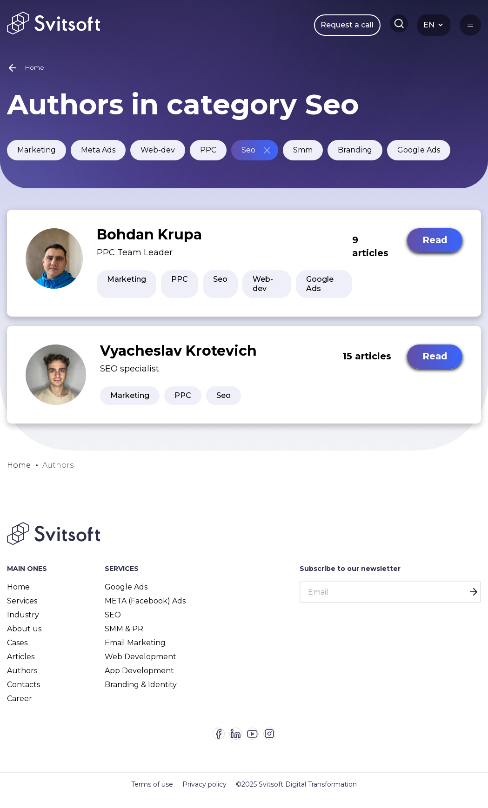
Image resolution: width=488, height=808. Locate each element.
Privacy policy (204, 796)
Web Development (140, 662)
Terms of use (152, 796)
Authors (22, 676)
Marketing (36, 155)
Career (19, 704)
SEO (113, 620)
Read (434, 246)
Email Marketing (135, 648)
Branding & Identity (141, 690)
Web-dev (157, 155)
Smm (303, 155)
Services (22, 606)
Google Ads (418, 155)
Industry (23, 620)
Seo (248, 155)
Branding (355, 155)
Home (18, 592)
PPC (208, 155)
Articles (20, 662)
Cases (17, 648)
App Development (139, 676)
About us (24, 634)
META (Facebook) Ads (145, 606)
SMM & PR (124, 634)
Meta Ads (98, 155)
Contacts (23, 690)
